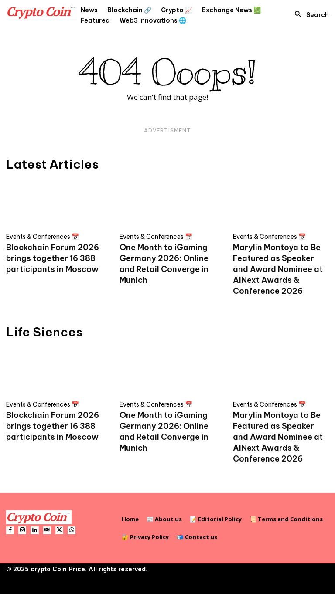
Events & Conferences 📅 (42, 237)
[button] (309, 15)
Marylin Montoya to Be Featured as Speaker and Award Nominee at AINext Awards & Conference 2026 (278, 269)
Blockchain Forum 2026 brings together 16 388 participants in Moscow (52, 258)
